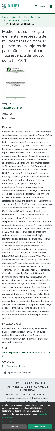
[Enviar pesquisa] (36, 6)
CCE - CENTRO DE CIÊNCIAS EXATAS (25, 16)
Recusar (14, 426)
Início (5, 16)
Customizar (7, 421)
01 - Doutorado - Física (17, 20)
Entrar (42, 6)
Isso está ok (39, 426)
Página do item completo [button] (17, 372)
